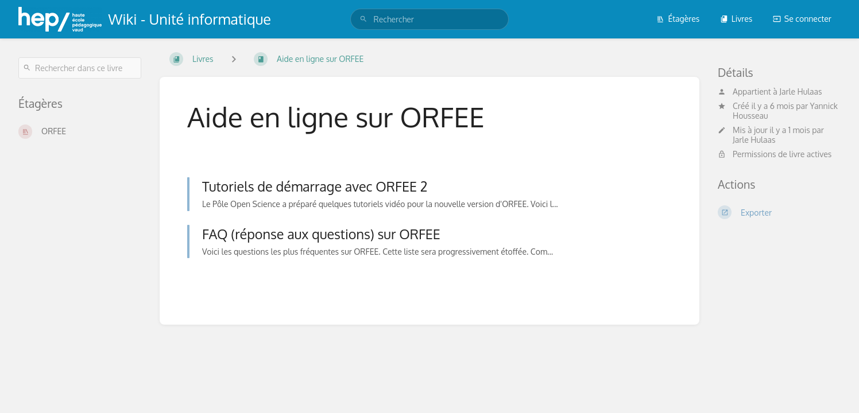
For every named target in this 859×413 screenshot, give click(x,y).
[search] (429, 19)
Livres (736, 19)
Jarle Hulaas (800, 91)
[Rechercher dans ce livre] (79, 68)
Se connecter (802, 19)
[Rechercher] (363, 19)
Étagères (677, 19)
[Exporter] (779, 212)
